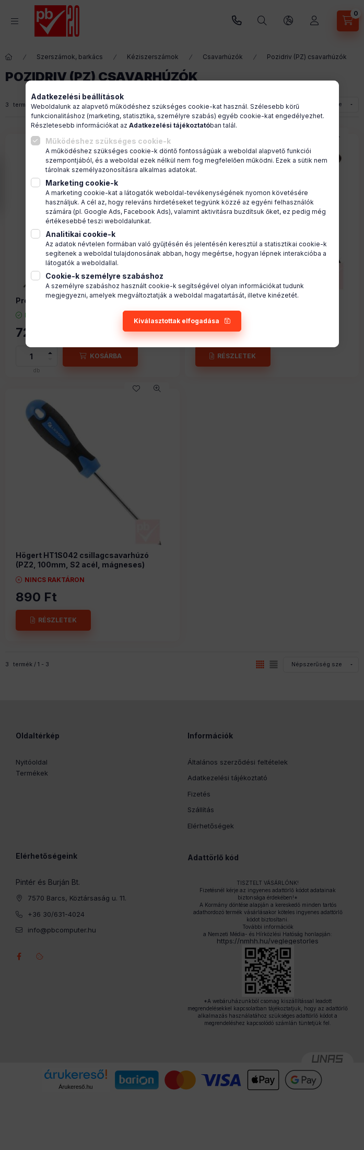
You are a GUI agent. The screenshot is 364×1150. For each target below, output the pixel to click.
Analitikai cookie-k (80, 234)
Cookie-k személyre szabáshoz (104, 275)
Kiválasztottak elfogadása (176, 321)
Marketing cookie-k (81, 182)
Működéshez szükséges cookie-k (108, 140)
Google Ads (102, 211)
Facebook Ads (146, 211)
